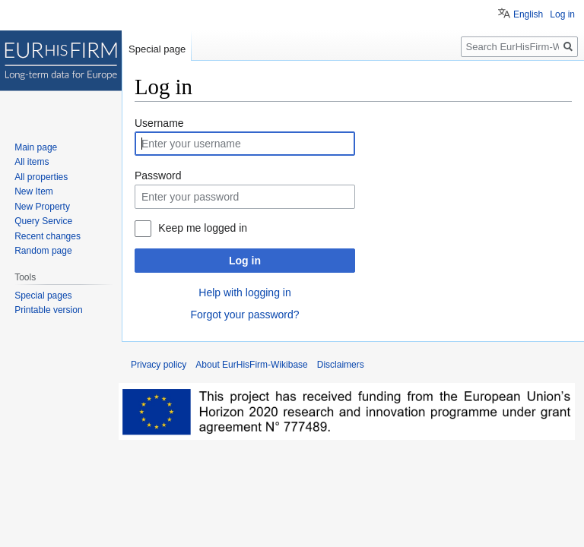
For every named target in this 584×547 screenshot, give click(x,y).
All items (31, 162)
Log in (245, 261)
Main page (35, 147)
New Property (42, 206)
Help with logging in (244, 292)
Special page (157, 49)
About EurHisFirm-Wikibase (251, 364)
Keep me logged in (202, 228)
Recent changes (47, 236)
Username (159, 123)
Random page (42, 250)
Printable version (48, 310)
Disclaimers (340, 364)
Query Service (43, 221)
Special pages (42, 295)
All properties (41, 177)
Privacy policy (158, 364)
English (528, 14)
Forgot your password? (244, 314)
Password (158, 175)
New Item (33, 191)
